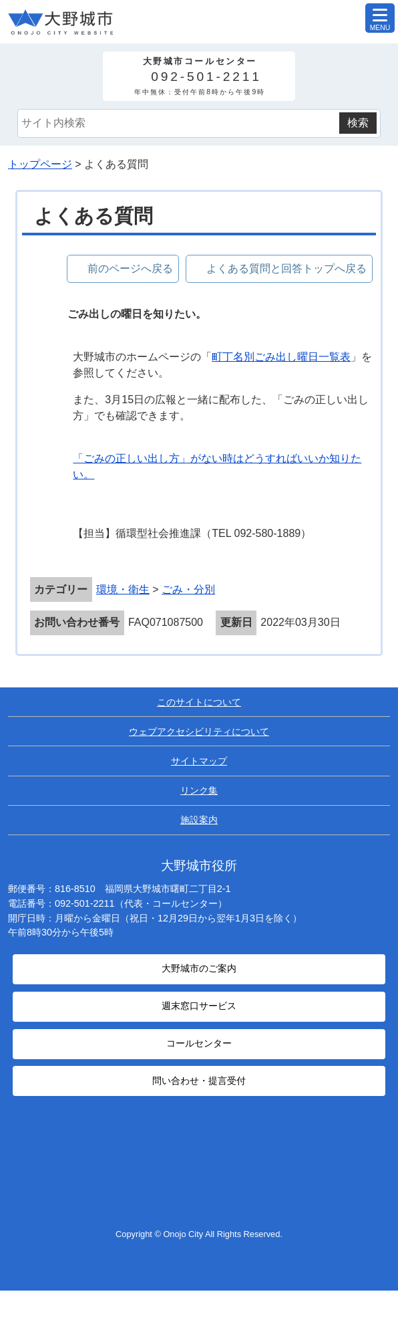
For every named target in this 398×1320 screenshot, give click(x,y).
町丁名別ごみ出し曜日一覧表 (281, 356)
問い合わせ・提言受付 (199, 1081)
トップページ (40, 164)
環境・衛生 (123, 589)
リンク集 (199, 790)
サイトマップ (199, 761)
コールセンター (199, 1043)
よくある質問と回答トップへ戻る (286, 268)
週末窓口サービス (199, 1006)
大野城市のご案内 (199, 969)
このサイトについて (199, 702)
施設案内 (199, 819)
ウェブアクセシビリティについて (199, 731)
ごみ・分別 (188, 589)
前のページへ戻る (130, 268)
